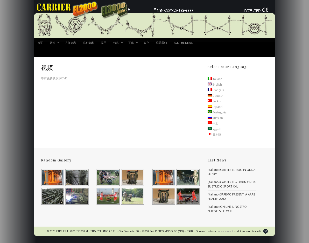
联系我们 (161, 42)
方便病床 (70, 42)
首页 (40, 42)
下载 (131, 44)
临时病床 (88, 42)
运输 (52, 44)
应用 (103, 42)
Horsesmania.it (225, 231)
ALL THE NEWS (183, 42)
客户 (146, 42)
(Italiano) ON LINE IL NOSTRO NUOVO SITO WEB (227, 209)
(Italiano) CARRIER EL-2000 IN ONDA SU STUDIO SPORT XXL (232, 184)
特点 (116, 44)
